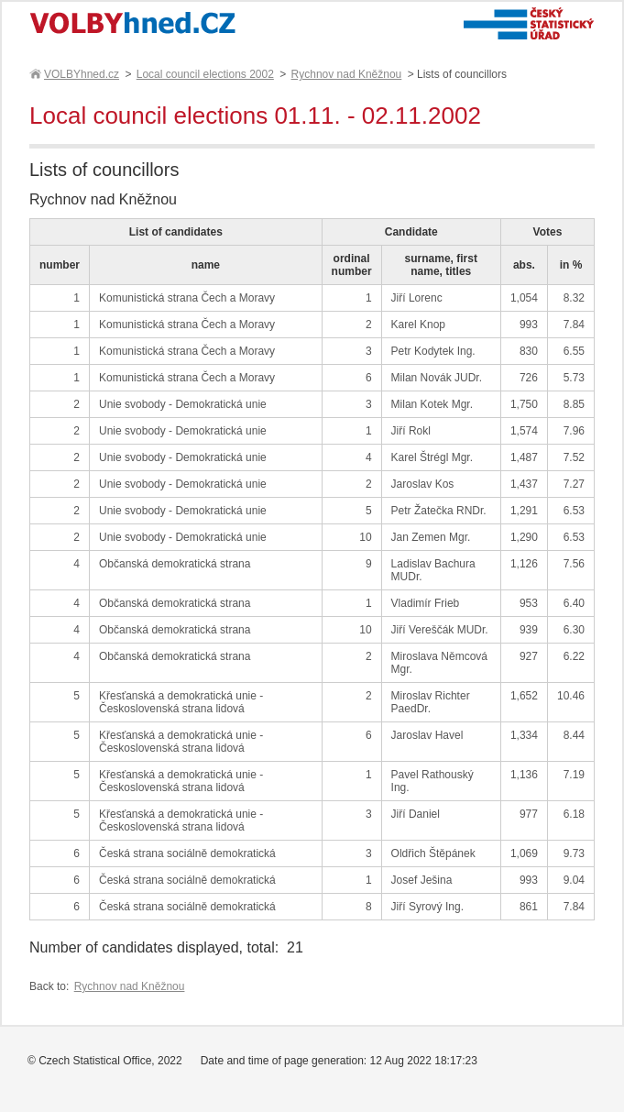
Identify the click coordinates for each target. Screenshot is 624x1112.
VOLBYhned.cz (80, 74)
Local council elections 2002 (205, 74)
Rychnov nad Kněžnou (346, 74)
